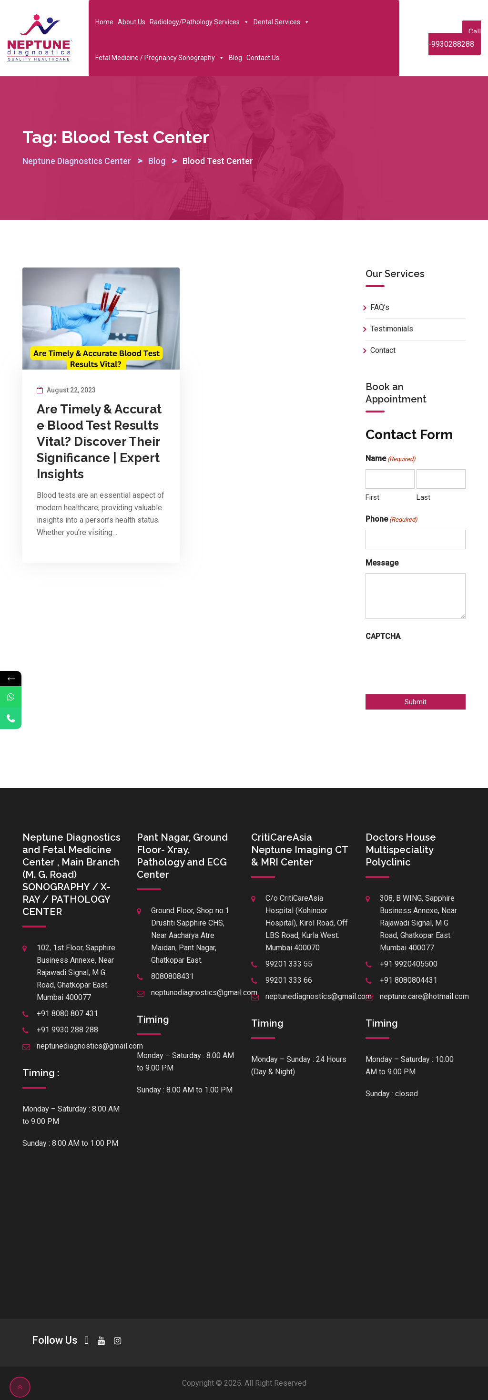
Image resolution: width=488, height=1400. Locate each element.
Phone (391, 520)
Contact (383, 350)
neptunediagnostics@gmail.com (90, 1045)
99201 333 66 (288, 980)
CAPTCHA (383, 636)
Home (104, 22)
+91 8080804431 (408, 980)
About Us (131, 22)
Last (423, 497)
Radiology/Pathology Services (199, 22)
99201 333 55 (288, 963)
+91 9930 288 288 (67, 1029)
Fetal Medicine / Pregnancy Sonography (159, 58)
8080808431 (172, 976)
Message (382, 562)
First (372, 497)
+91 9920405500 (408, 963)
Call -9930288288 (454, 38)
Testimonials (391, 328)
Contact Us (262, 58)
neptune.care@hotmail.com (424, 996)
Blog (235, 58)
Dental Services (282, 22)
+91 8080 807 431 (67, 1013)
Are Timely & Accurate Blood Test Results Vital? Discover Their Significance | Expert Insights (99, 441)
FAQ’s (379, 307)
